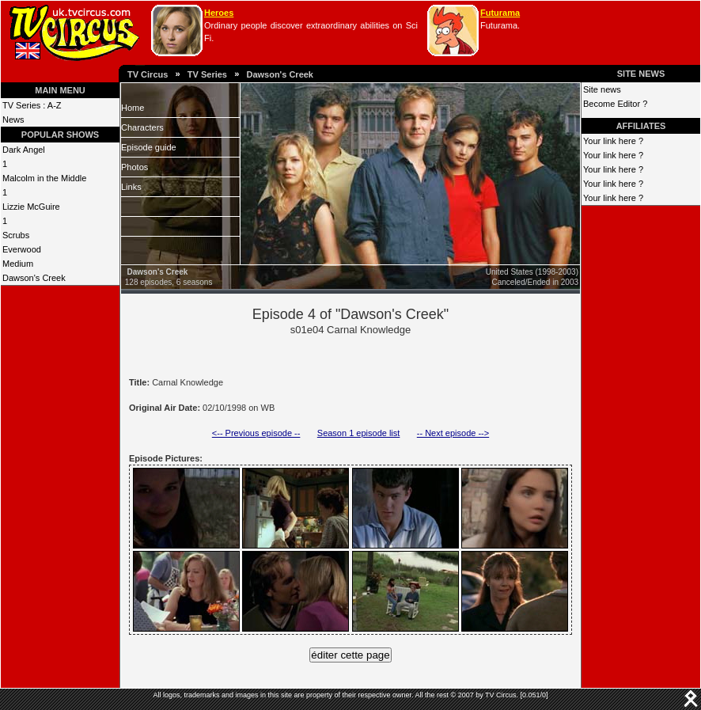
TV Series (207, 74)
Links (131, 187)
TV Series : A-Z (32, 105)
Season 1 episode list (358, 433)
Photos (134, 167)
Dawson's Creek (279, 74)
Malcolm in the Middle (44, 178)
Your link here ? (613, 141)
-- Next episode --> (453, 433)
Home (132, 107)
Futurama (500, 12)
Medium (17, 263)
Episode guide (148, 147)
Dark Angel (23, 149)
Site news (602, 89)
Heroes (218, 12)
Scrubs (15, 235)
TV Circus (147, 74)
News (13, 119)
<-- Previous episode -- (256, 433)
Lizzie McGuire (31, 206)
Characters (142, 127)
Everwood (21, 249)
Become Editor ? (615, 103)
